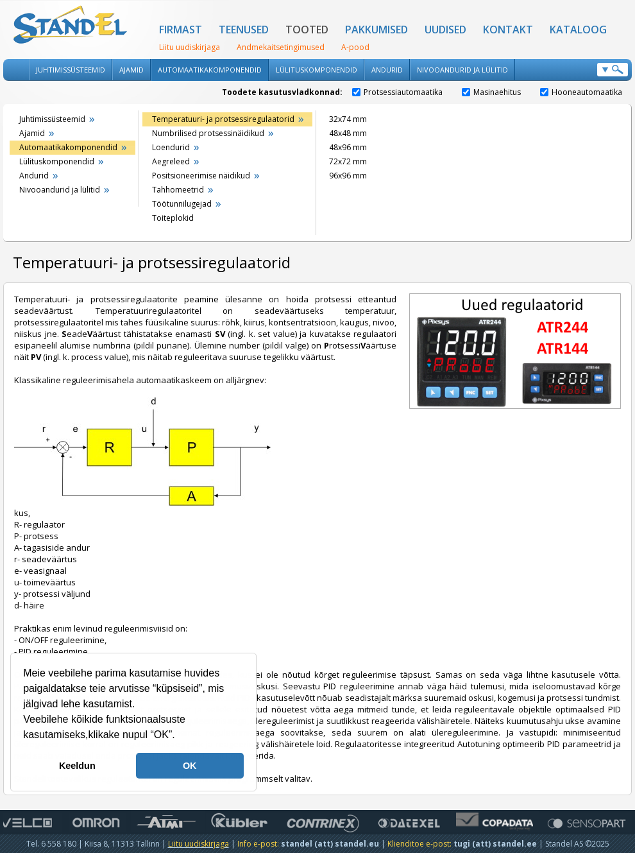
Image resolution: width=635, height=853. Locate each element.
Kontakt (508, 29)
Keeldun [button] (77, 766)
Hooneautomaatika (581, 92)
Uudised (445, 29)
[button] (180, 736)
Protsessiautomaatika (397, 92)
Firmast (180, 29)
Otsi (612, 69)
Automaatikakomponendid (210, 69)
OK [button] (190, 766)
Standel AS (70, 25)
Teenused (244, 29)
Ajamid (131, 69)
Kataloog (578, 29)
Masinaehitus (491, 92)
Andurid (387, 69)
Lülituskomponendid (316, 69)
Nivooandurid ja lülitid (462, 69)
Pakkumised (376, 29)
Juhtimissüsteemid (70, 69)
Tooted (306, 29)
